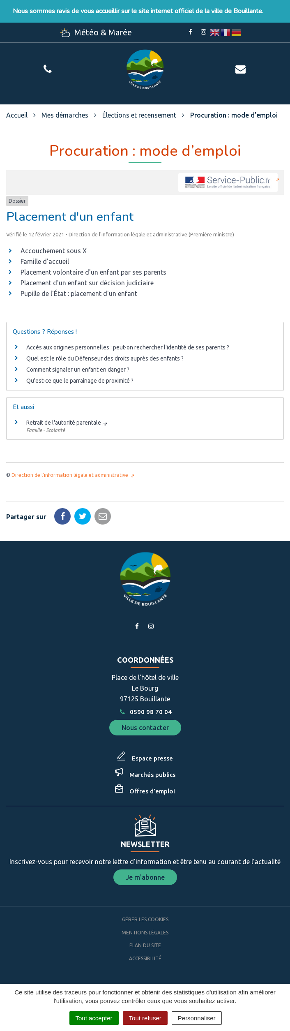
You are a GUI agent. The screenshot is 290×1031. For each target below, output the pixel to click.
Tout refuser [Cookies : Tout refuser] (145, 1018)
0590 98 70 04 (145, 711)
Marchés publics (152, 774)
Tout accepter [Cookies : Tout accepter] (94, 1018)
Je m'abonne (145, 877)
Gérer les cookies (145, 919)
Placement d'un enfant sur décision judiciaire (87, 283)
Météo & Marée (96, 32)
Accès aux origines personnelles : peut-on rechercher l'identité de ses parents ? (127, 347)
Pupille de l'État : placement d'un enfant (79, 293)
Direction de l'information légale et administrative (70, 475)
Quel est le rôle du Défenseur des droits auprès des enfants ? (105, 358)
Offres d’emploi (152, 791)
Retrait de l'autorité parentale (63, 422)
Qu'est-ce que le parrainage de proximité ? (79, 380)
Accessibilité (145, 958)
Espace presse (152, 758)
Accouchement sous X (54, 250)
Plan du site (145, 945)
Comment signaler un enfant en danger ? (77, 369)
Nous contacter (145, 727)
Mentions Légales (145, 932)
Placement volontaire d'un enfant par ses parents (93, 272)
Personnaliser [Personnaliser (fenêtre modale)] (197, 1018)
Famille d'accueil (45, 261)
